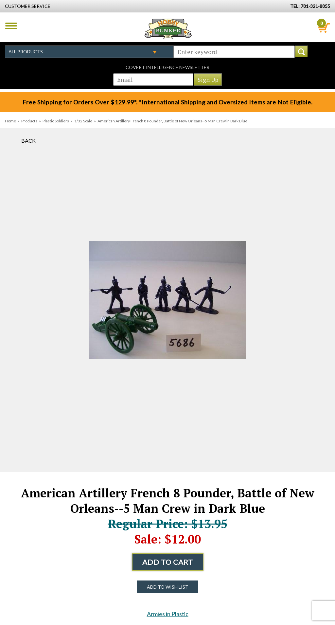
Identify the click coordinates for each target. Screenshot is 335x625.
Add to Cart (167, 562)
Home (10, 120)
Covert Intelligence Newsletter (167, 67)
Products (29, 120)
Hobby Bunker (168, 28)
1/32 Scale (83, 120)
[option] (167, 300)
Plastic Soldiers (56, 120)
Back (28, 140)
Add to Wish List (167, 587)
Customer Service (27, 6)
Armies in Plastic (167, 613)
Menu (11, 26)
